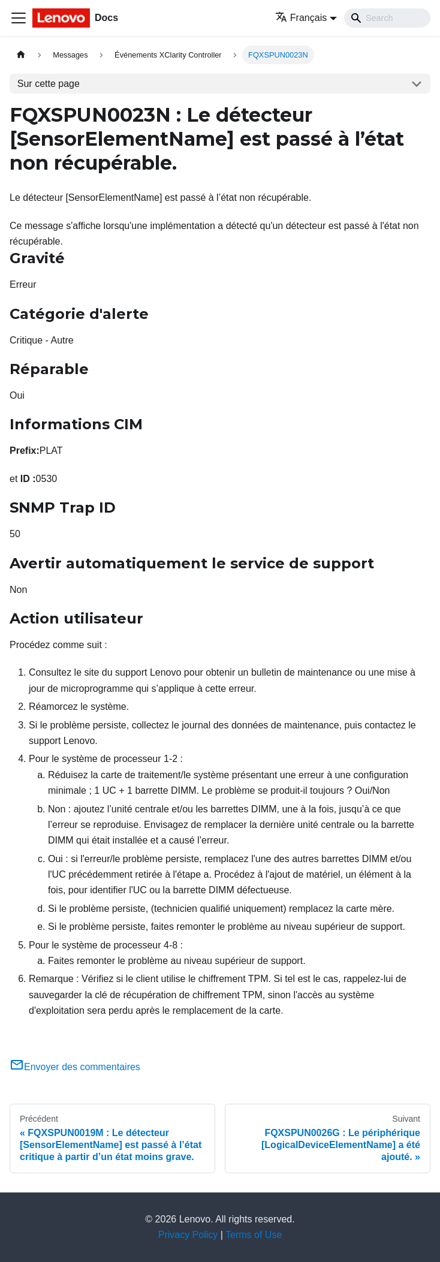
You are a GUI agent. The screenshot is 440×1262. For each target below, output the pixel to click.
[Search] (387, 18)
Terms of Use (253, 1235)
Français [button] (301, 18)
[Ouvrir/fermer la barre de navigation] (19, 18)
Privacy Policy (188, 1235)
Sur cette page (48, 84)
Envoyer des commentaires (75, 1067)
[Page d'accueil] (21, 55)
